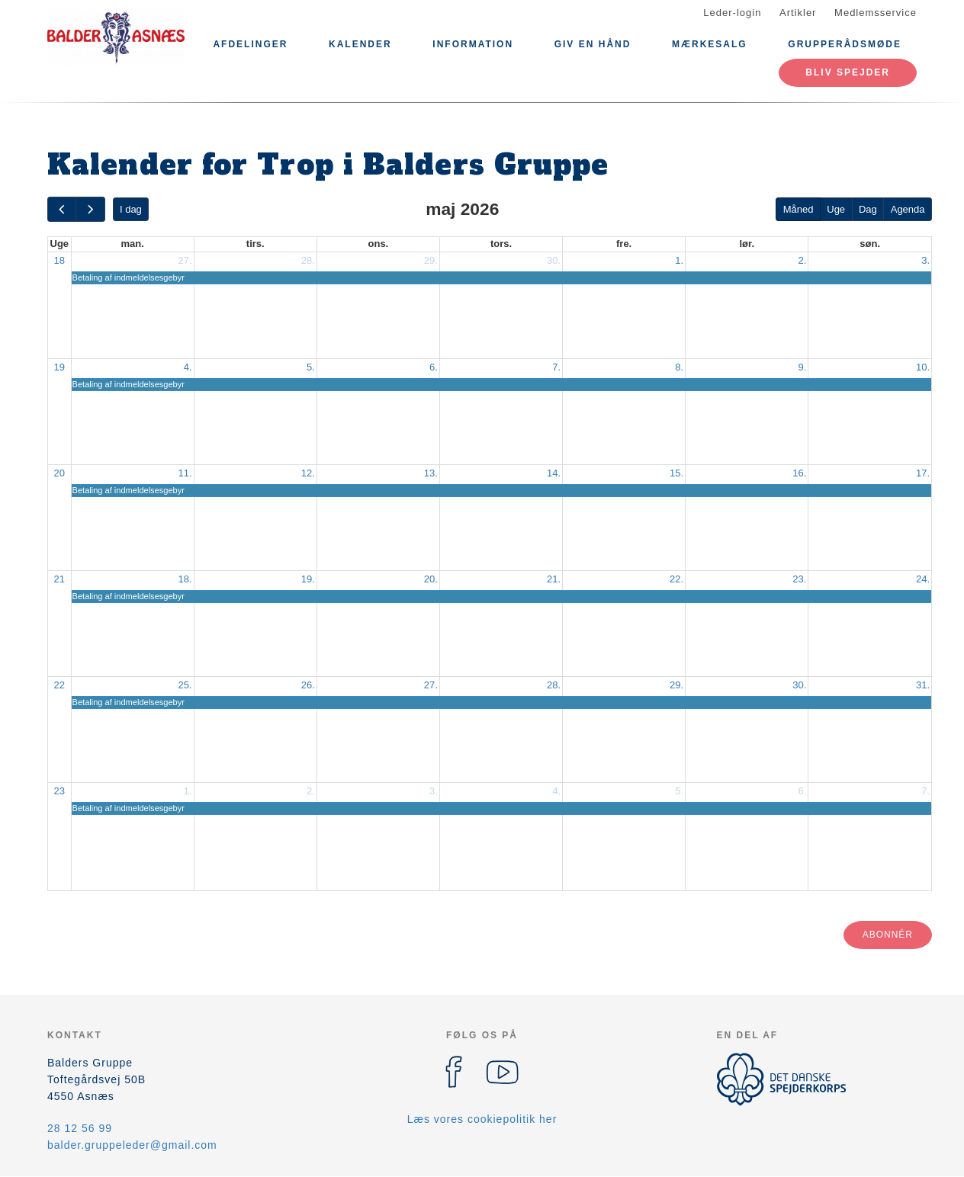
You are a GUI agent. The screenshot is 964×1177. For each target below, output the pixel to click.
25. (185, 685)
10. (923, 367)
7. (556, 367)
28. (308, 260)
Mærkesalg (709, 44)
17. (923, 473)
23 (59, 791)
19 (59, 367)
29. (431, 260)
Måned (798, 209)
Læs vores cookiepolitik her (482, 1119)
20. (431, 579)
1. (679, 260)
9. (802, 367)
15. (676, 473)
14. (554, 473)
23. (799, 579)
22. (676, 579)
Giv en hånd (592, 44)
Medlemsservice (875, 12)
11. (185, 473)
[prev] (61, 209)
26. (308, 685)
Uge (836, 209)
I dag (131, 209)
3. (925, 260)
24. (923, 579)
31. (923, 685)
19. (308, 579)
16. (799, 473)
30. (554, 260)
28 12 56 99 (79, 1128)
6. (433, 367)
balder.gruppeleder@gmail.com (132, 1145)
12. (308, 473)
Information (472, 44)
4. (188, 367)
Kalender (360, 44)
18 (59, 260)
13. (431, 473)
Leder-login (732, 12)
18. (185, 579)
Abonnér (888, 934)
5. (311, 367)
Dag (868, 209)
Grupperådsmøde (844, 44)
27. (185, 260)
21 (59, 579)
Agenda (908, 209)
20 (59, 473)
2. (802, 260)
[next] (90, 209)
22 (59, 685)
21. (554, 579)
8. (679, 367)
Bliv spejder (847, 72)
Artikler (797, 12)
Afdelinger (250, 44)
